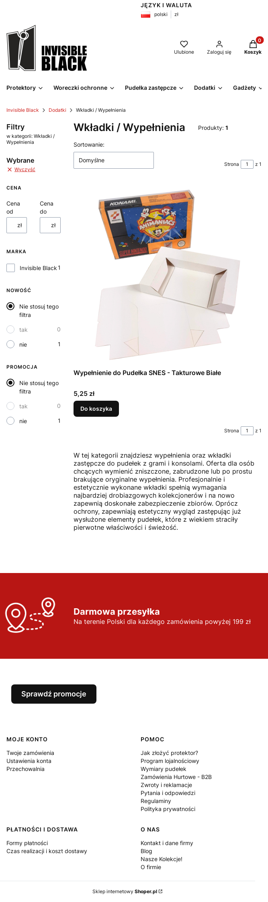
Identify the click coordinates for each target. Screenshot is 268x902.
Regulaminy (156, 800)
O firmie (151, 867)
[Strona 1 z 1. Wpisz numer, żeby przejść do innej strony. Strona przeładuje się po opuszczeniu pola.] (247, 164)
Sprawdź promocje (53, 694)
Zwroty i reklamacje (166, 784)
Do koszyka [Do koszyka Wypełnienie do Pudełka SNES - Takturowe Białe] (96, 408)
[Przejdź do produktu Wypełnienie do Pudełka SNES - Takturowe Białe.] (168, 275)
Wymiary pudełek (163, 768)
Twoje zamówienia (30, 752)
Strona (231, 164)
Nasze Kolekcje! (161, 859)
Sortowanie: (89, 144)
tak (23, 329)
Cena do (46, 207)
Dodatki (57, 110)
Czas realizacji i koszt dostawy (46, 851)
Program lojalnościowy (170, 760)
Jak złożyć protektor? (169, 752)
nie (23, 344)
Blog (146, 851)
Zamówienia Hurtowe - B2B (176, 776)
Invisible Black (22, 110)
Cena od (13, 207)
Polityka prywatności (168, 808)
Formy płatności (27, 842)
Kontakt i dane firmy (167, 842)
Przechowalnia (25, 768)
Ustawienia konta (28, 760)
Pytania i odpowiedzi (168, 792)
